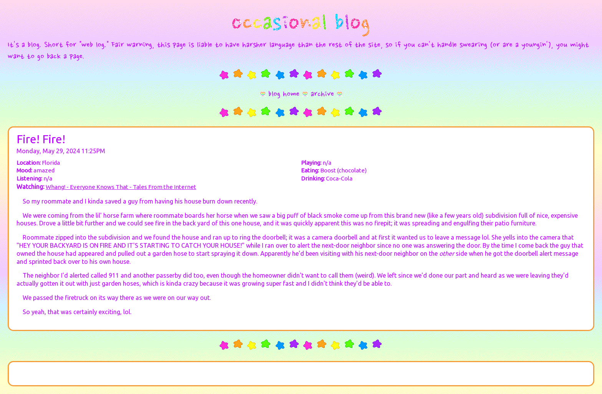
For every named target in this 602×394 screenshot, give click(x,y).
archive (322, 94)
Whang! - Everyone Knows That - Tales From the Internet (121, 187)
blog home (283, 94)
